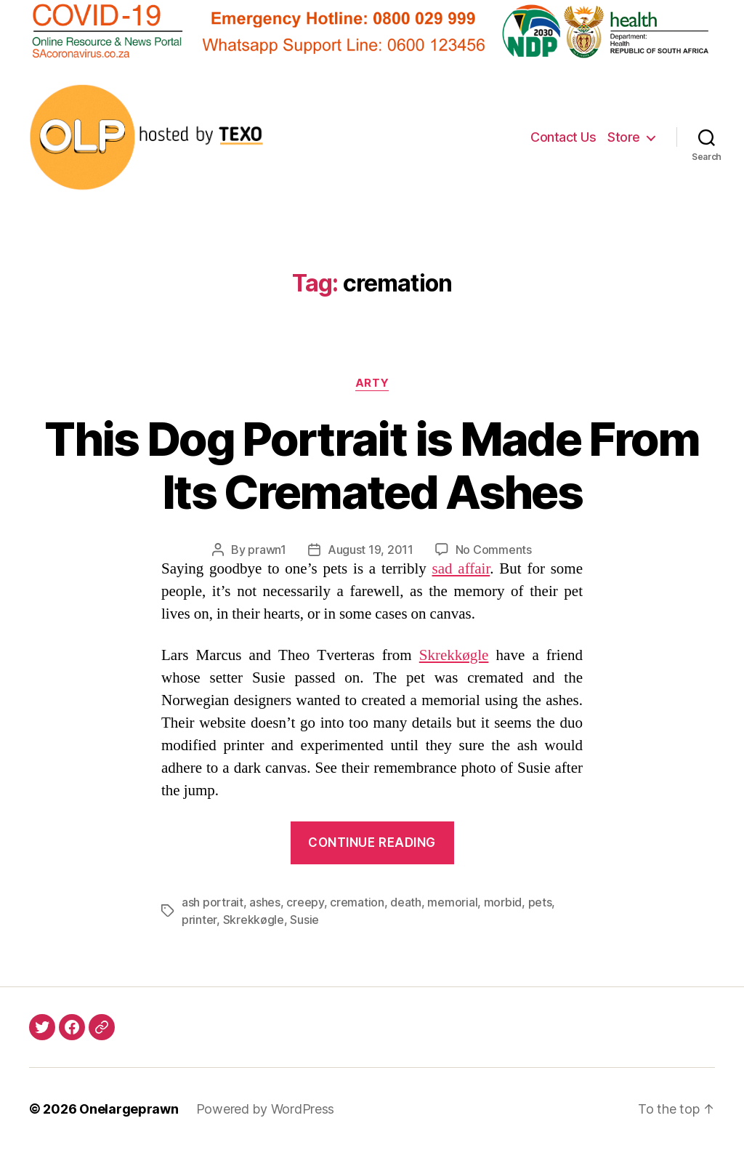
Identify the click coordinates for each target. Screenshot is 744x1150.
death (405, 902)
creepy (304, 902)
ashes (264, 902)
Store (623, 137)
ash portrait (212, 902)
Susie (304, 919)
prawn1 (267, 549)
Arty (372, 383)
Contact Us (563, 137)
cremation (357, 902)
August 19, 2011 (370, 549)
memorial (452, 902)
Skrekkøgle (454, 655)
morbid (503, 902)
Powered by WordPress (265, 1109)
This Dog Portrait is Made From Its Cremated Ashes (371, 465)
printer (199, 919)
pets (540, 902)
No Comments (494, 549)
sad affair (461, 569)
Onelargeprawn (129, 1109)
